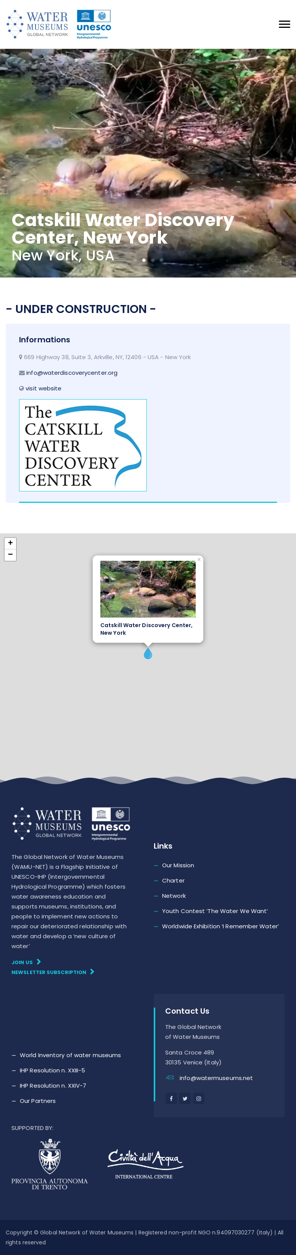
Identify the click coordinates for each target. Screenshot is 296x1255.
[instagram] (198, 1098)
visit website (43, 388)
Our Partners (38, 1101)
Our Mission (178, 865)
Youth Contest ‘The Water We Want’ (215, 911)
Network (174, 896)
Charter (173, 880)
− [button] (10, 555)
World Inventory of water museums (70, 1055)
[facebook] (171, 1098)
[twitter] (185, 1098)
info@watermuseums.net (216, 1078)
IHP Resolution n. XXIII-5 (52, 1070)
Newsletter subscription (53, 972)
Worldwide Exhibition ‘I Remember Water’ (220, 926)
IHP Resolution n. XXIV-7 (53, 1086)
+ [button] (10, 543)
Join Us (26, 962)
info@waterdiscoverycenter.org (71, 373)
